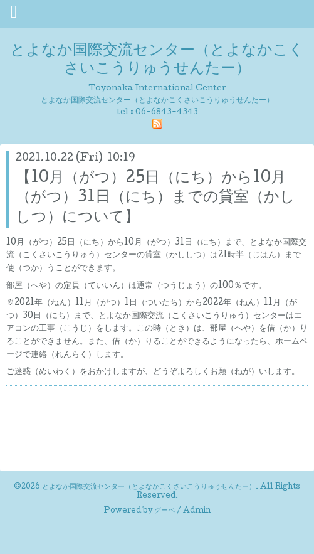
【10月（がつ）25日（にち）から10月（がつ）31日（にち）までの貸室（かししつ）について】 (155, 198)
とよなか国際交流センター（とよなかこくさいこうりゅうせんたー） (157, 60)
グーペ (164, 511)
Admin (197, 511)
